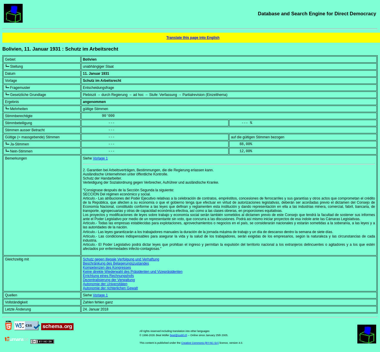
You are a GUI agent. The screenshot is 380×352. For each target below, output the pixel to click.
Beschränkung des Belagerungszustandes (116, 263)
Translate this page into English (193, 38)
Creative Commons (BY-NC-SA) (200, 342)
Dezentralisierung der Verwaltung (109, 280)
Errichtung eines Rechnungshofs (108, 276)
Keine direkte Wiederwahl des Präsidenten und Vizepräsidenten (133, 272)
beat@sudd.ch (178, 335)
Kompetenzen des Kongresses (107, 267)
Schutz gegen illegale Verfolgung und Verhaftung (121, 259)
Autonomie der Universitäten (105, 284)
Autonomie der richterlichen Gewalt (110, 288)
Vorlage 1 (100, 158)
